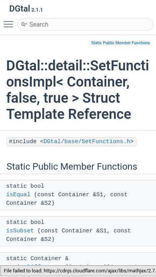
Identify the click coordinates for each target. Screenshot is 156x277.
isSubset (20, 231)
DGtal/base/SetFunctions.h (87, 141)
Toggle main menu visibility (10, 21)
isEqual (18, 195)
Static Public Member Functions (120, 42)
